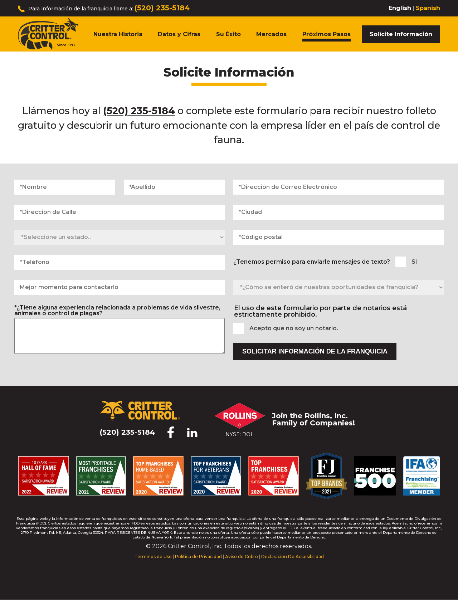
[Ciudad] (338, 212)
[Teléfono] (119, 262)
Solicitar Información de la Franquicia (315, 351)
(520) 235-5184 (162, 8)
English (400, 8)
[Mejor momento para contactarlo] (119, 287)
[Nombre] (64, 187)
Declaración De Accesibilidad (292, 556)
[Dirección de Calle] (119, 212)
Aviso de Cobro (241, 556)
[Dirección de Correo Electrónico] (338, 187)
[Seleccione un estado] (119, 237)
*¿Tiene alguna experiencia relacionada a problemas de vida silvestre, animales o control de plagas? (117, 310)
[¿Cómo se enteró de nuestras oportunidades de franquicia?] (338, 287)
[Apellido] (174, 187)
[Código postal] (338, 237)
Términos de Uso (153, 556)
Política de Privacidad (198, 556)
